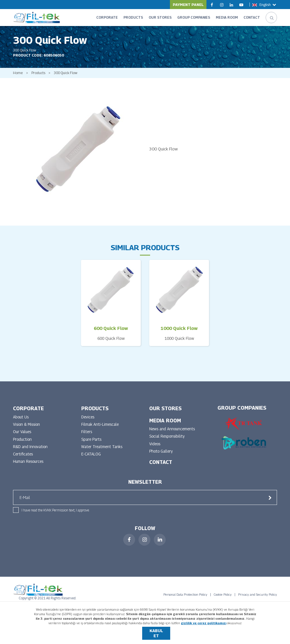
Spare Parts (92, 443)
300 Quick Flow (68, 76)
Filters (87, 435)
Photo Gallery (161, 455)
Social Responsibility (168, 440)
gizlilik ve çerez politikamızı (203, 623)
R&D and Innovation (31, 450)
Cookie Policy (223, 599)
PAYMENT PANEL (188, 4)
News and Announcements (173, 432)
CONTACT (252, 17)
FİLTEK (36, 17)
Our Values (23, 435)
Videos (155, 447)
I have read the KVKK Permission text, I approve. (55, 515)
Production (23, 443)
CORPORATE (107, 17)
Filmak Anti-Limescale (100, 427)
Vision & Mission (27, 427)
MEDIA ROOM (227, 17)
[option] (77, 152)
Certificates (23, 458)
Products (39, 76)
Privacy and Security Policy (257, 599)
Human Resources (29, 466)
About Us (21, 420)
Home (18, 76)
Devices (88, 420)
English (264, 4)
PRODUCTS (133, 17)
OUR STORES (160, 17)
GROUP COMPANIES (193, 17)
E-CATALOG (91, 458)
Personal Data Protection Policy (185, 599)
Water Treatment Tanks (102, 450)
